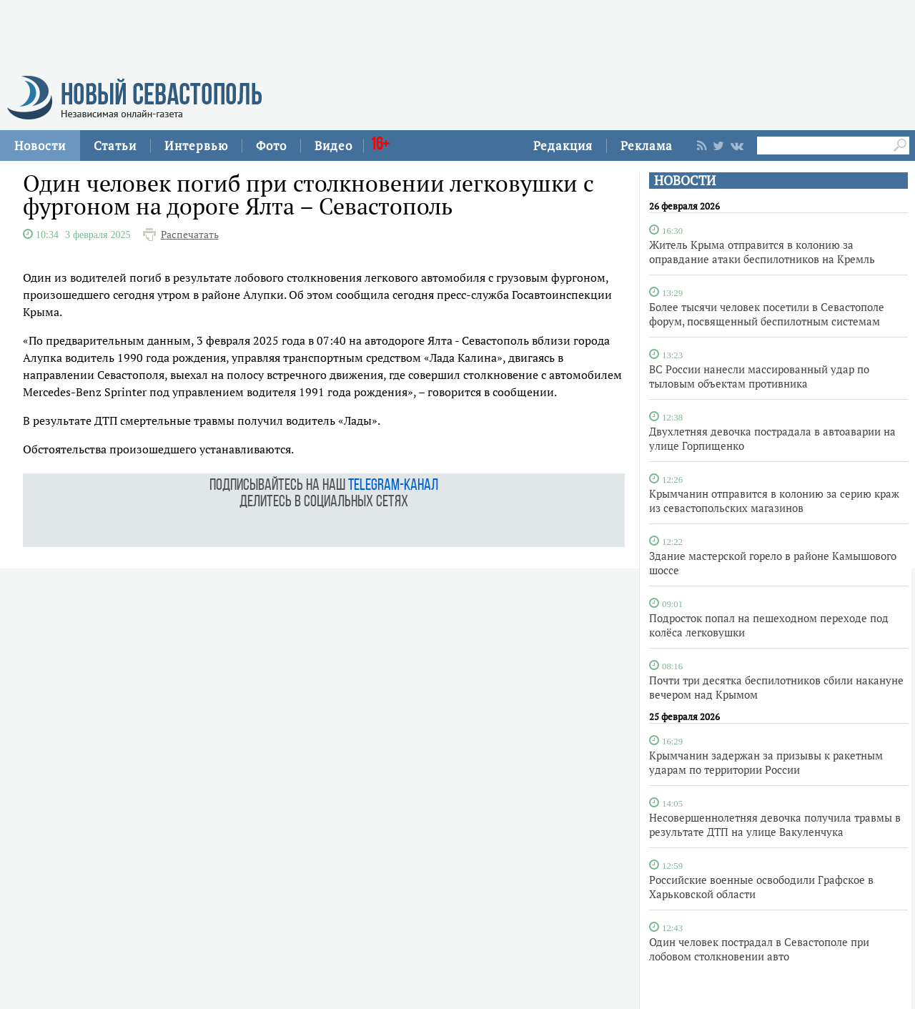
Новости (40, 145)
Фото (271, 145)
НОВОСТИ (685, 180)
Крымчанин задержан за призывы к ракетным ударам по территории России (766, 762)
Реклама (646, 145)
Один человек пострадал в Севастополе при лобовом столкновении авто (759, 949)
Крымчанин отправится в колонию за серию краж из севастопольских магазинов (774, 500)
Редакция (563, 145)
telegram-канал (393, 486)
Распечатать (190, 234)
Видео (333, 145)
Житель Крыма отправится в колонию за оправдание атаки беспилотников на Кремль (762, 251)
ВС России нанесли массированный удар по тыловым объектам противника (759, 376)
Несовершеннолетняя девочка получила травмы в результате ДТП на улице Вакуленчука (775, 824)
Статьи (115, 145)
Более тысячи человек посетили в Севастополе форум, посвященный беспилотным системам (766, 314)
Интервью (196, 145)
